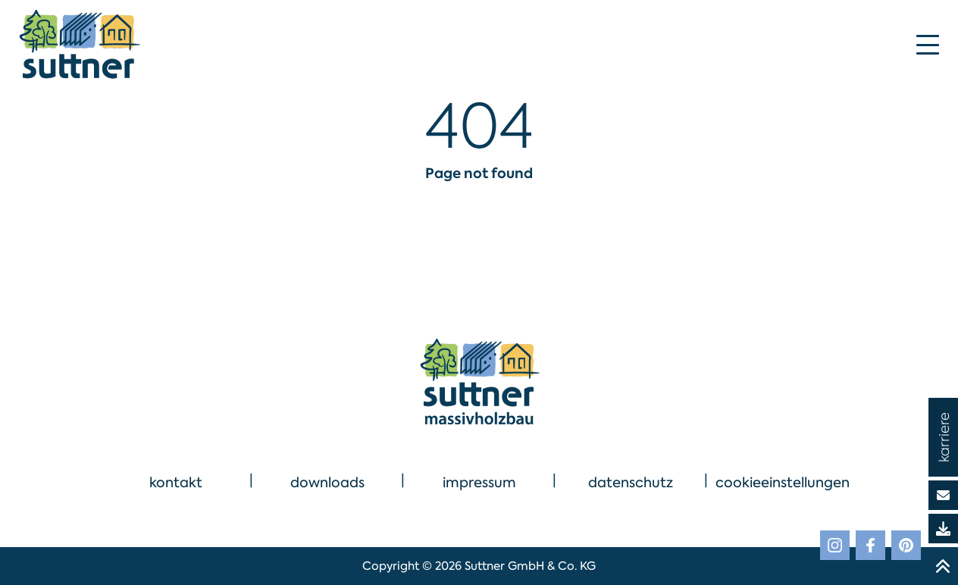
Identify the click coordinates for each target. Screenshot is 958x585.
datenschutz (630, 483)
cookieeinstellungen (782, 483)
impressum (479, 483)
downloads (327, 483)
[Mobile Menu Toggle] (927, 45)
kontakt (175, 483)
